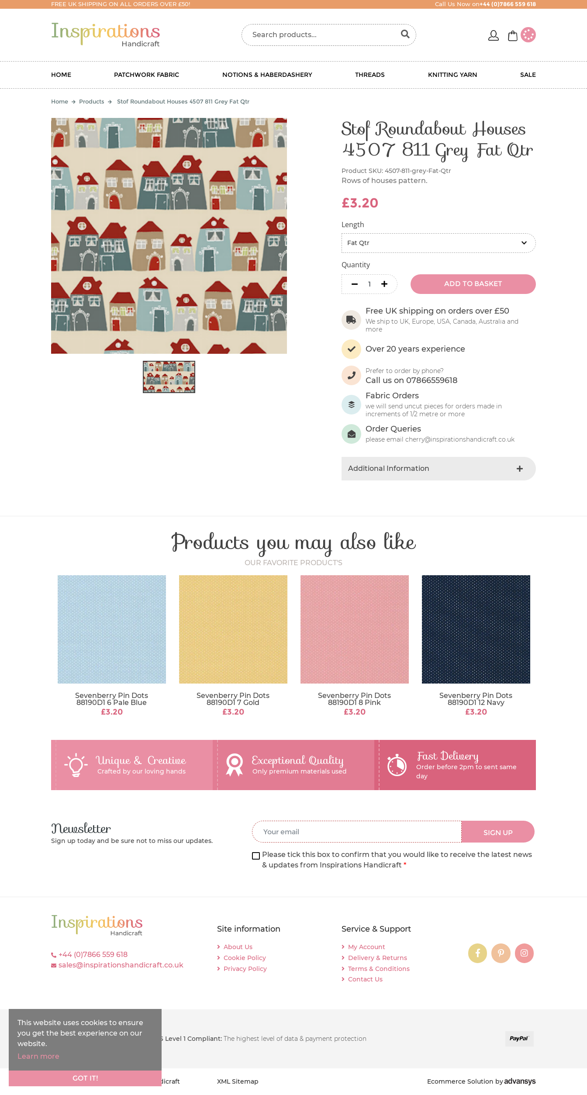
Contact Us (365, 979)
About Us (238, 947)
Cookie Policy (245, 958)
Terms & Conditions (379, 969)
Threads (370, 75)
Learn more (38, 1056)
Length (353, 224)
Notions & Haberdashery (267, 75)
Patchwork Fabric (146, 75)
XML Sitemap (238, 1081)
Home (61, 75)
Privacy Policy (245, 969)
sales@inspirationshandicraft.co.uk (121, 965)
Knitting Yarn (452, 75)
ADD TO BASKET (473, 284)
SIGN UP (498, 833)
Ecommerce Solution (460, 1081)
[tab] (439, 468)
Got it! (85, 1078)
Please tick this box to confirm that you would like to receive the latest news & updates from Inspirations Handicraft (397, 859)
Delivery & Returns (377, 958)
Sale (528, 75)
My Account (366, 947)
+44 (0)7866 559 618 (93, 954)
